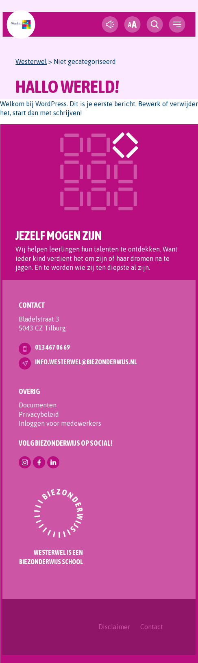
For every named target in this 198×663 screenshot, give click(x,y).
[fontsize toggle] (132, 24)
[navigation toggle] (177, 24)
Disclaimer (114, 626)
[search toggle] (155, 24)
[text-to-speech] (110, 24)
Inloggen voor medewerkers (60, 423)
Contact (151, 626)
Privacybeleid (39, 414)
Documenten (38, 405)
